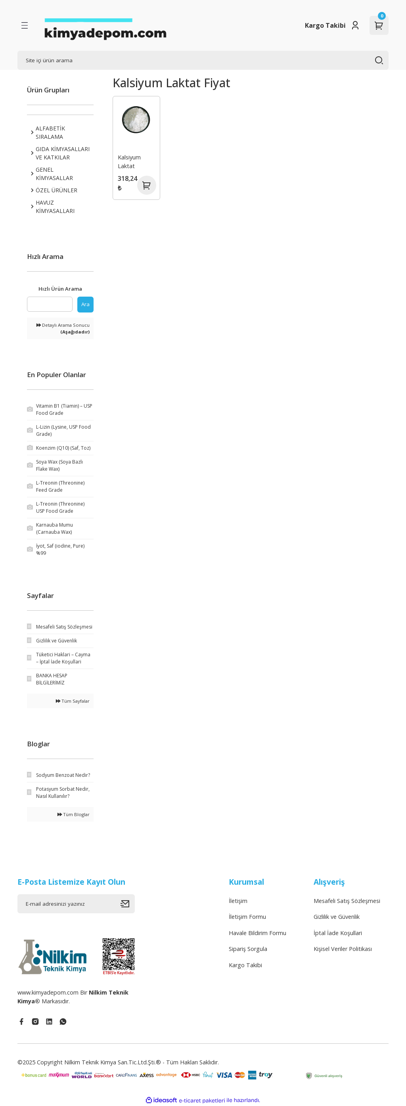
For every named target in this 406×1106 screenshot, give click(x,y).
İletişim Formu (247, 916)
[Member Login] (355, 25)
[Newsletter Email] (76, 903)
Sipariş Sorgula (248, 949)
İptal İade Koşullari (338, 933)
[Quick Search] (50, 304)
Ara (85, 304)
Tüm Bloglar (73, 814)
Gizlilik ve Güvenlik (337, 916)
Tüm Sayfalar (73, 701)
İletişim (238, 901)
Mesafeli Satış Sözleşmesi (347, 901)
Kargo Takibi (325, 25)
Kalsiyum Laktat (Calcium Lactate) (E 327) (132, 162)
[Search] (203, 60)
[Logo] (105, 25)
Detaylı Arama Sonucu (63, 328)
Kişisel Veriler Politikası (343, 949)
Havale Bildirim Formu (257, 933)
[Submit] (128, 903)
